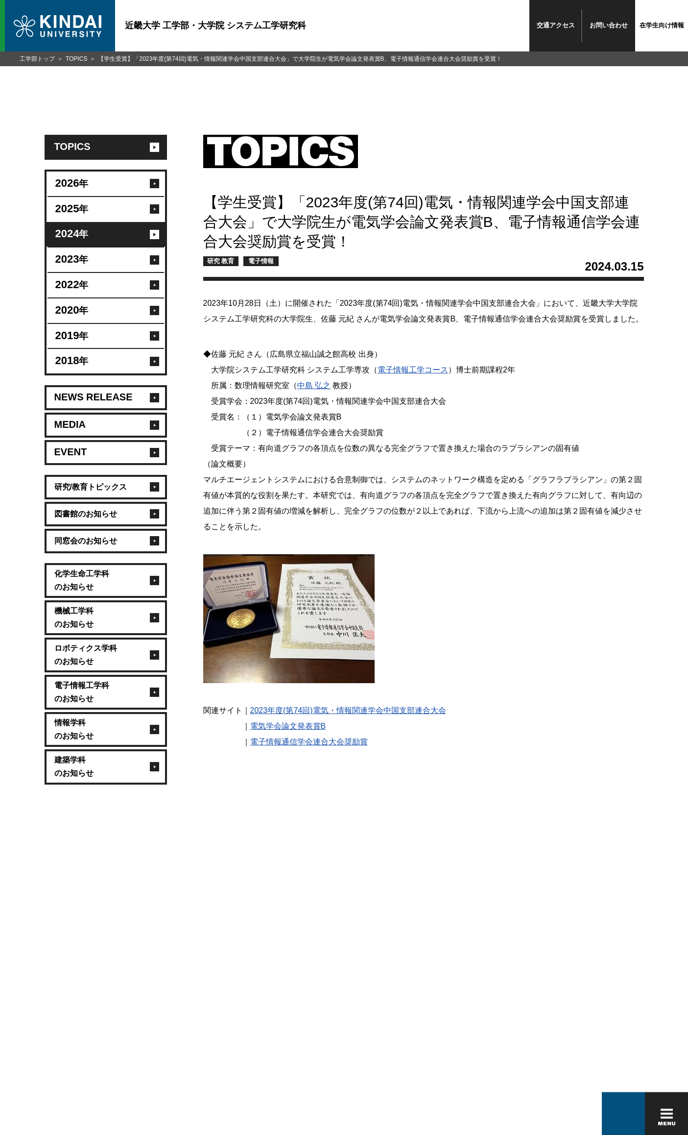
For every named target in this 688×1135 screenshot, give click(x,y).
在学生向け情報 (662, 25)
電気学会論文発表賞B (288, 726)
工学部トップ (37, 58)
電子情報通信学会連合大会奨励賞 (309, 742)
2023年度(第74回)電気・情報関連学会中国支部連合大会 (348, 710)
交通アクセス (556, 25)
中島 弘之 (314, 385)
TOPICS (76, 58)
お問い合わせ (609, 25)
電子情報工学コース (413, 370)
